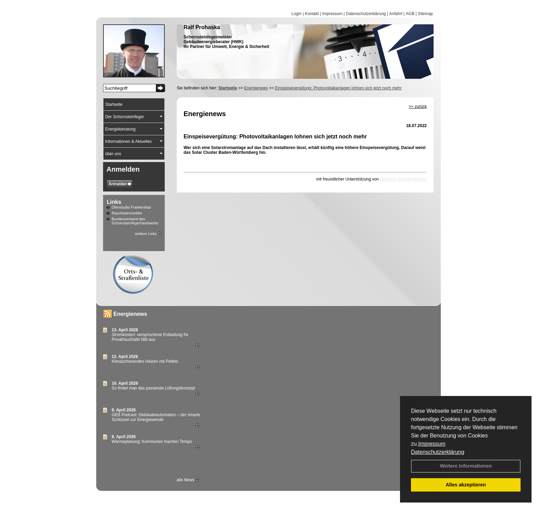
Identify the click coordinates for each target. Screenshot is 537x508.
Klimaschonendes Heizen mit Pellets (145, 361)
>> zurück (418, 106)
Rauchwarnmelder (127, 213)
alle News (187, 480)
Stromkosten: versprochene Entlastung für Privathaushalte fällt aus (150, 337)
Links (114, 202)
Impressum (431, 444)
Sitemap (425, 13)
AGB (410, 13)
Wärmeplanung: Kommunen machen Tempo (152, 441)
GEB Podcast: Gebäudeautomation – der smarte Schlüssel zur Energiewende (156, 417)
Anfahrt (395, 13)
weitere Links (148, 234)
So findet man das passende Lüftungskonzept (153, 388)
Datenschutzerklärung (437, 452)
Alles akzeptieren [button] (466, 484)
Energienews (130, 314)
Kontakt (312, 13)
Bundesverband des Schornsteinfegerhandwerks (135, 221)
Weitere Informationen (466, 466)
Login (296, 13)
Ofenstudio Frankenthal (131, 207)
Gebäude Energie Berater (403, 179)
